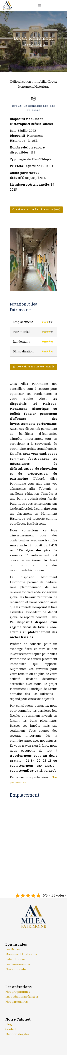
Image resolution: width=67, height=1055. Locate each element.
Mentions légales (17, 1034)
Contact (10, 1029)
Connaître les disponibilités (35, 367)
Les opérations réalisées (22, 997)
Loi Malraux (13, 949)
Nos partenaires (16, 1002)
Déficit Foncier (15, 959)
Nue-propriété (15, 969)
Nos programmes (17, 992)
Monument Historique (21, 954)
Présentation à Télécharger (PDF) (38, 209)
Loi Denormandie (17, 964)
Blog (8, 1024)
